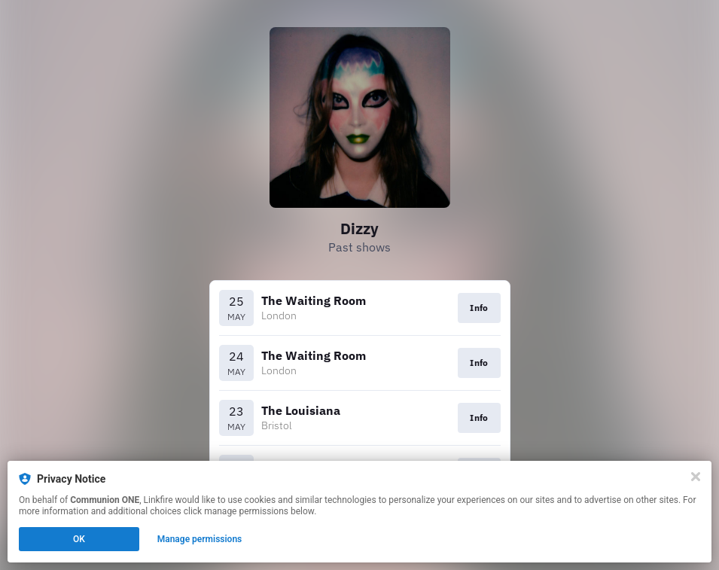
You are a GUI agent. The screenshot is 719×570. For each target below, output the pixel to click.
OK (79, 539)
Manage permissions (199, 539)
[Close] (696, 477)
